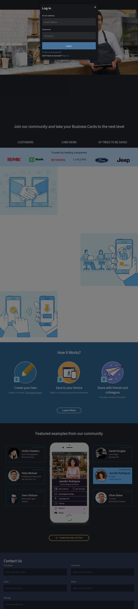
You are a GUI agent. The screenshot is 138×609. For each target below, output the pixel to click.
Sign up (66, 56)
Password (46, 29)
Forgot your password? (51, 52)
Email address (48, 16)
